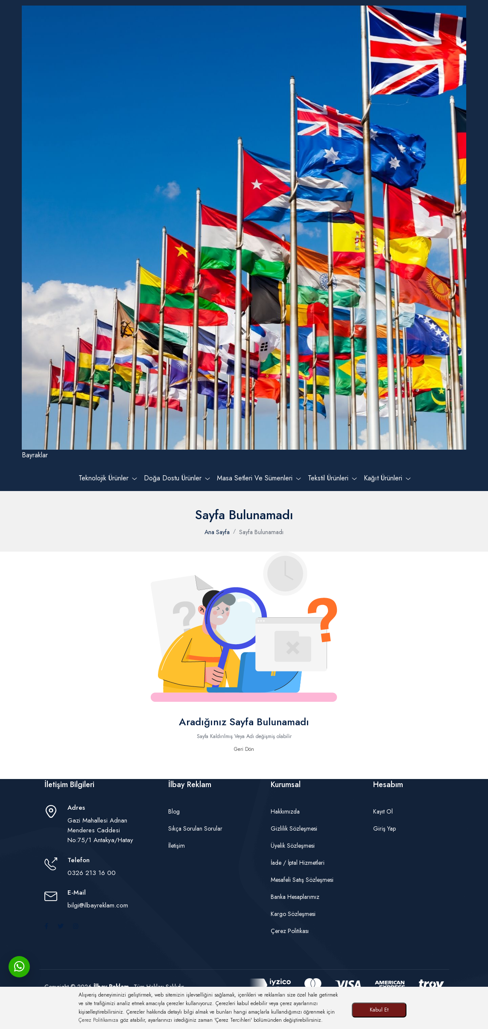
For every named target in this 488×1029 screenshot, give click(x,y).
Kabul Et (379, 1010)
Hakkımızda (285, 811)
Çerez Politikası (290, 931)
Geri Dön (244, 749)
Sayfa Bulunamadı (261, 532)
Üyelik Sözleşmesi (293, 845)
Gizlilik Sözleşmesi (294, 828)
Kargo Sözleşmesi (293, 914)
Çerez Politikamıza (98, 1020)
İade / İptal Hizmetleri (297, 862)
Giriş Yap (384, 828)
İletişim (176, 845)
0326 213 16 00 (91, 873)
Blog (174, 811)
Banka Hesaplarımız (295, 896)
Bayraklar (244, 233)
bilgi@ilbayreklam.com (97, 905)
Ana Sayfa (217, 532)
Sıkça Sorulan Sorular (195, 828)
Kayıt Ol (383, 811)
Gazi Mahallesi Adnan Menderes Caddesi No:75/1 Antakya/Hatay (100, 830)
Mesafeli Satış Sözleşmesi (302, 879)
